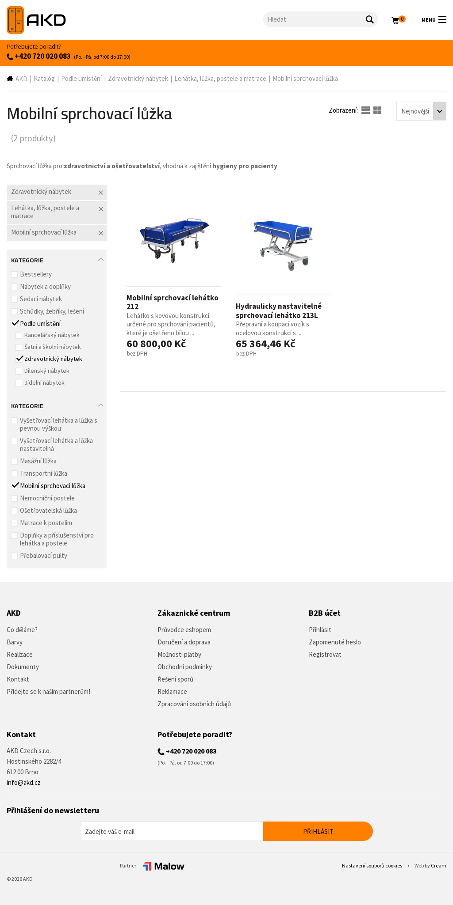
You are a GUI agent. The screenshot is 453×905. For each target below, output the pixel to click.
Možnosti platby (179, 654)
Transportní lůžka (43, 473)
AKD (21, 79)
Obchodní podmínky (184, 667)
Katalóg (44, 78)
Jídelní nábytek (44, 382)
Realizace (20, 654)
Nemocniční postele (47, 498)
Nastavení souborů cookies (372, 865)
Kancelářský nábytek (52, 335)
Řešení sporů (175, 679)
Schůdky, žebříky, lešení (52, 311)
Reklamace (172, 691)
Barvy (15, 642)
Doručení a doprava (184, 642)
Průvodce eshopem (184, 629)
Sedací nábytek (41, 299)
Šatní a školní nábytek (52, 347)
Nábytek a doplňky (45, 286)
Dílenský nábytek (46, 371)
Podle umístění (81, 78)
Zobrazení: (344, 110)
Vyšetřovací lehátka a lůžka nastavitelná (56, 444)
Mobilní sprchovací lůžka (305, 78)
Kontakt (18, 679)
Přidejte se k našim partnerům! (48, 691)
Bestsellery (36, 274)
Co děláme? (22, 629)
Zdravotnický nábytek (138, 78)
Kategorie (27, 259)
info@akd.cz (24, 782)
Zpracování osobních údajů (194, 704)
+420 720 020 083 (39, 56)
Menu (434, 19)
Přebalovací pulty (43, 555)
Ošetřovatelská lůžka (48, 510)
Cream (438, 865)
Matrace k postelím (46, 523)
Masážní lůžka (38, 461)
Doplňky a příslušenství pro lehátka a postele (57, 539)
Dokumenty (23, 667)
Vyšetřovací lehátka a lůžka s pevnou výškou (58, 424)
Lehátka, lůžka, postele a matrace (220, 78)
